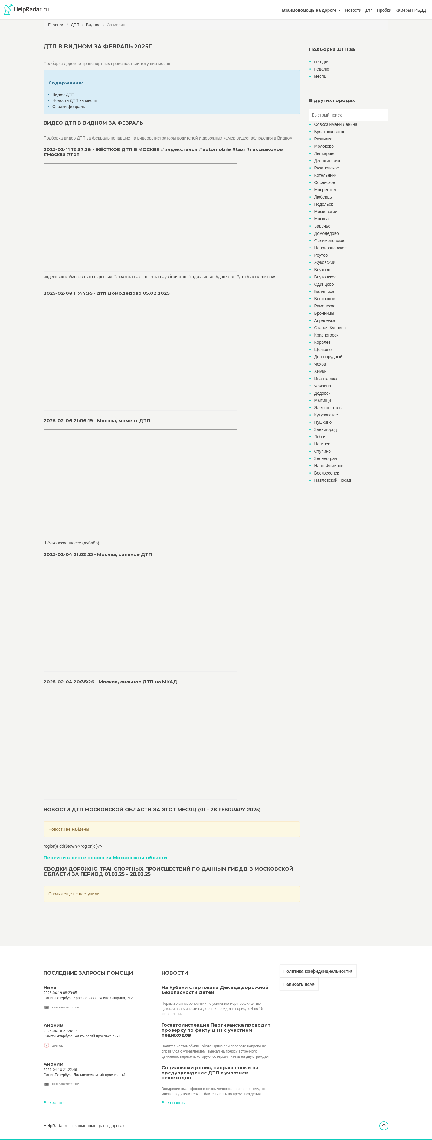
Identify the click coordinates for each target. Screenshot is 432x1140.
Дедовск (322, 393)
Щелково (323, 349)
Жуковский (324, 262)
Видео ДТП (63, 94)
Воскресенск (326, 473)
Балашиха (324, 291)
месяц (320, 76)
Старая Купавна (330, 327)
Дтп (368, 10)
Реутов (321, 255)
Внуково (322, 269)
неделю (321, 69)
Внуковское (325, 276)
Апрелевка (324, 320)
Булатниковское (329, 131)
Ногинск (322, 444)
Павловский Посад (332, 480)
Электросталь (328, 407)
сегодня (322, 61)
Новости (353, 10)
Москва (321, 218)
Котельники (325, 175)
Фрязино (322, 385)
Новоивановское (330, 247)
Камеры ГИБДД (410, 10)
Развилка (323, 138)
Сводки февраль (68, 106)
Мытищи (322, 400)
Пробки (384, 10)
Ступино (322, 451)
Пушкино (323, 422)
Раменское (325, 306)
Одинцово (324, 284)
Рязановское (326, 168)
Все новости (174, 1102)
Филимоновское (330, 240)
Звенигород (325, 429)
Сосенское (324, 182)
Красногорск (326, 335)
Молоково (324, 146)
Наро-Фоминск (328, 465)
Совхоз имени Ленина (336, 124)
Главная (56, 24)
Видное (93, 24)
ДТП (75, 24)
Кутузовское (326, 414)
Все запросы (56, 1102)
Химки (320, 371)
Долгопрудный (328, 356)
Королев (322, 342)
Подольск (323, 204)
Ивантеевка (325, 378)
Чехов (320, 364)
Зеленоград (325, 458)
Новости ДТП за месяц (74, 100)
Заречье (322, 226)
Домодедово (326, 233)
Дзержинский (327, 160)
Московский (326, 211)
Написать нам (299, 984)
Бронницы (324, 313)
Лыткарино (325, 153)
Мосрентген (326, 189)
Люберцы (323, 197)
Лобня (320, 436)
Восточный (325, 298)
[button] (311, 10)
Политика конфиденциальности (318, 971)
